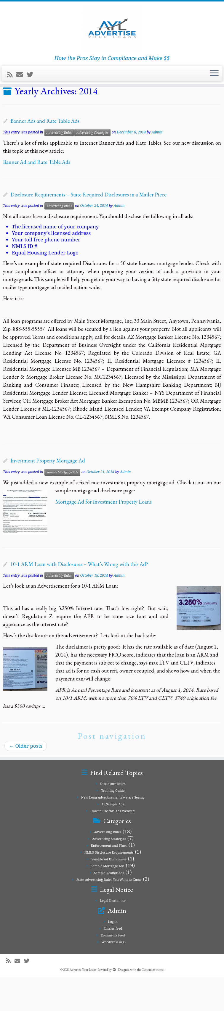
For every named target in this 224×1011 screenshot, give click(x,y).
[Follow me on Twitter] (32, 85)
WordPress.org (112, 976)
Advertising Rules (59, 166)
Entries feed (112, 962)
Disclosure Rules (113, 817)
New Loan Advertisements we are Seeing (71, 110)
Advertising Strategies (92, 166)
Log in (113, 955)
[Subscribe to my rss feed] (11, 85)
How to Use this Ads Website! (112, 845)
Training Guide (112, 824)
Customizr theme (153, 1004)
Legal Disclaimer (113, 934)
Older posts (25, 779)
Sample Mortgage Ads (62, 506)
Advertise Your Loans (83, 1004)
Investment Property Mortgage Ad (47, 494)
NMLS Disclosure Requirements (109, 886)
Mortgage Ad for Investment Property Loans (103, 535)
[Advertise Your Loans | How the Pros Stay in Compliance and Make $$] (112, 34)
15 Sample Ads (113, 838)
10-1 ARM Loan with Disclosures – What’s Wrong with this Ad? (79, 598)
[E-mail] (21, 85)
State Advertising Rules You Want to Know (109, 913)
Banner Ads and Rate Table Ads (44, 154)
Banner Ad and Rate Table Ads (36, 195)
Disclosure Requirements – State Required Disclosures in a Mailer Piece (88, 228)
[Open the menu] (214, 84)
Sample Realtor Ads (109, 906)
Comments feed (113, 969)
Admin (156, 166)
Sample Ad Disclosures (109, 893)
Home (10, 110)
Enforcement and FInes (109, 879)
